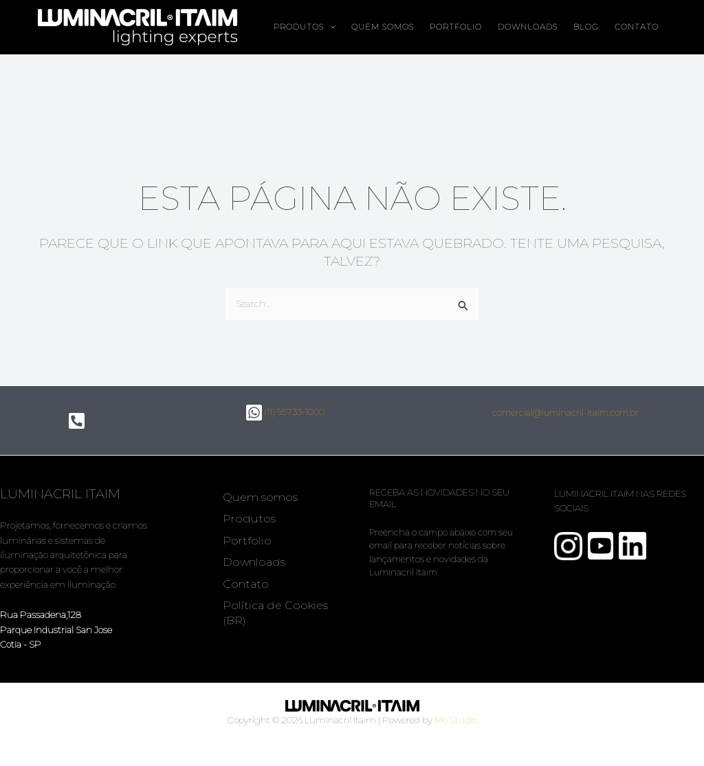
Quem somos (382, 27)
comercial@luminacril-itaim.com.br (565, 412)
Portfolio (456, 27)
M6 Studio (455, 719)
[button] (330, 27)
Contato (637, 27)
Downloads (528, 27)
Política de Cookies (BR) (275, 612)
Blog (586, 27)
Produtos (305, 27)
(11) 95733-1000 (285, 411)
